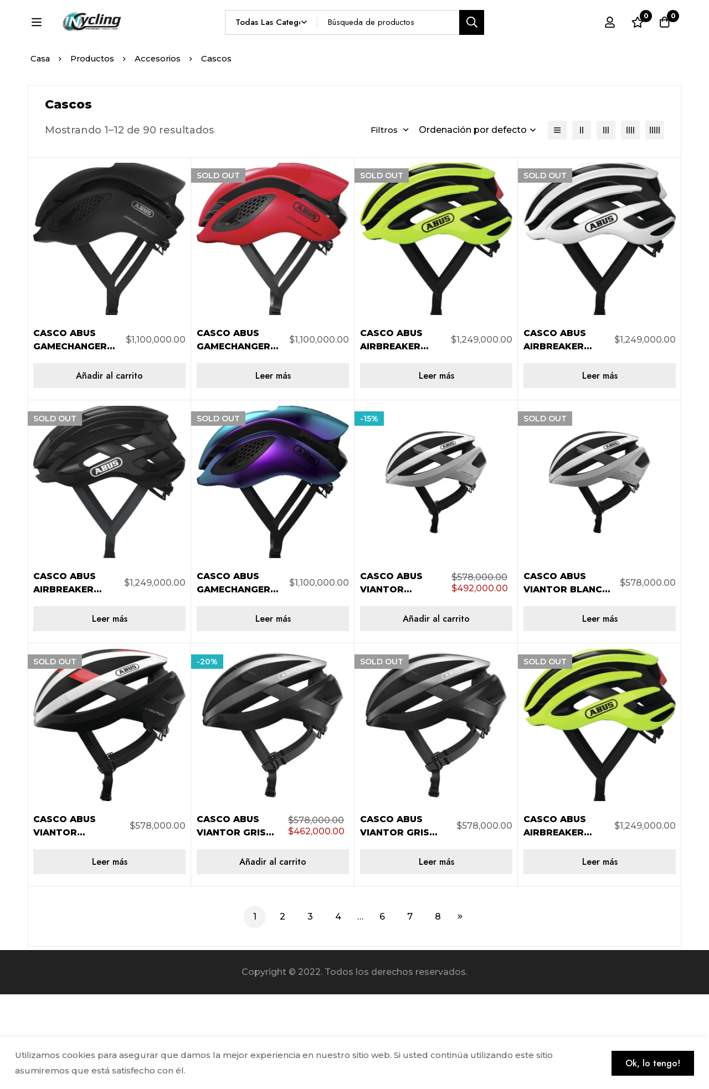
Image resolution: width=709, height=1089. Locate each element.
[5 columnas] (654, 224)
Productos (94, 153)
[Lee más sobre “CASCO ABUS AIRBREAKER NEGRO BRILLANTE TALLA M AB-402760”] (109, 713)
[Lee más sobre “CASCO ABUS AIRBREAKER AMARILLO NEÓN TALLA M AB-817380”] (436, 470)
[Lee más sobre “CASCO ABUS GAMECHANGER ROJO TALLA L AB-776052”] (273, 470)
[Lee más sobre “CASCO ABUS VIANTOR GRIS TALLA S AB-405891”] (436, 956)
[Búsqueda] (497, 42)
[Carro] (664, 43)
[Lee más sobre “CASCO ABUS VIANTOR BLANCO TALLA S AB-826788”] (599, 713)
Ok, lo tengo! (651, 1062)
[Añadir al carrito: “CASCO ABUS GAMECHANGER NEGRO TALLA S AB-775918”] (109, 470)
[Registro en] (609, 43)
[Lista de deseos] (636, 43)
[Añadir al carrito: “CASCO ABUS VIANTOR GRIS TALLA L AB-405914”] (273, 956)
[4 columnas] (630, 224)
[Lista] (557, 224)
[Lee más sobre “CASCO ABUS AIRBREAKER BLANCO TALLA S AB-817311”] (599, 470)
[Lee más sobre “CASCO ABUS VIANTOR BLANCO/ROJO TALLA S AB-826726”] (109, 956)
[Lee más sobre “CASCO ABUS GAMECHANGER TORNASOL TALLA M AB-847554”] (273, 713)
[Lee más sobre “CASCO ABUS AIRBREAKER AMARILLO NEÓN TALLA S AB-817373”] (599, 956)
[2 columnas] (581, 224)
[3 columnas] (606, 224)
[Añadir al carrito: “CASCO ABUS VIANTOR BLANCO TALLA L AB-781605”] (436, 713)
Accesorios (161, 153)
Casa (40, 153)
